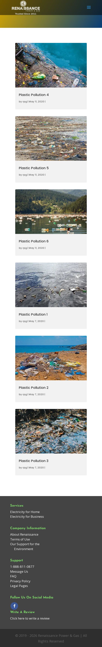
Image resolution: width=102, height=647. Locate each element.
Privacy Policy (20, 581)
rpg (25, 101)
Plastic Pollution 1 (33, 314)
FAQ (13, 576)
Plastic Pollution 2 (34, 387)
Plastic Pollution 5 (34, 168)
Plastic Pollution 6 (34, 241)
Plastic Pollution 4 (34, 94)
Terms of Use (20, 539)
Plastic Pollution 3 (33, 460)
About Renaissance (24, 534)
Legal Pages (19, 586)
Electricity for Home (25, 512)
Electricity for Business (27, 516)
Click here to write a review (29, 618)
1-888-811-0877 (22, 566)
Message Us (19, 571)
